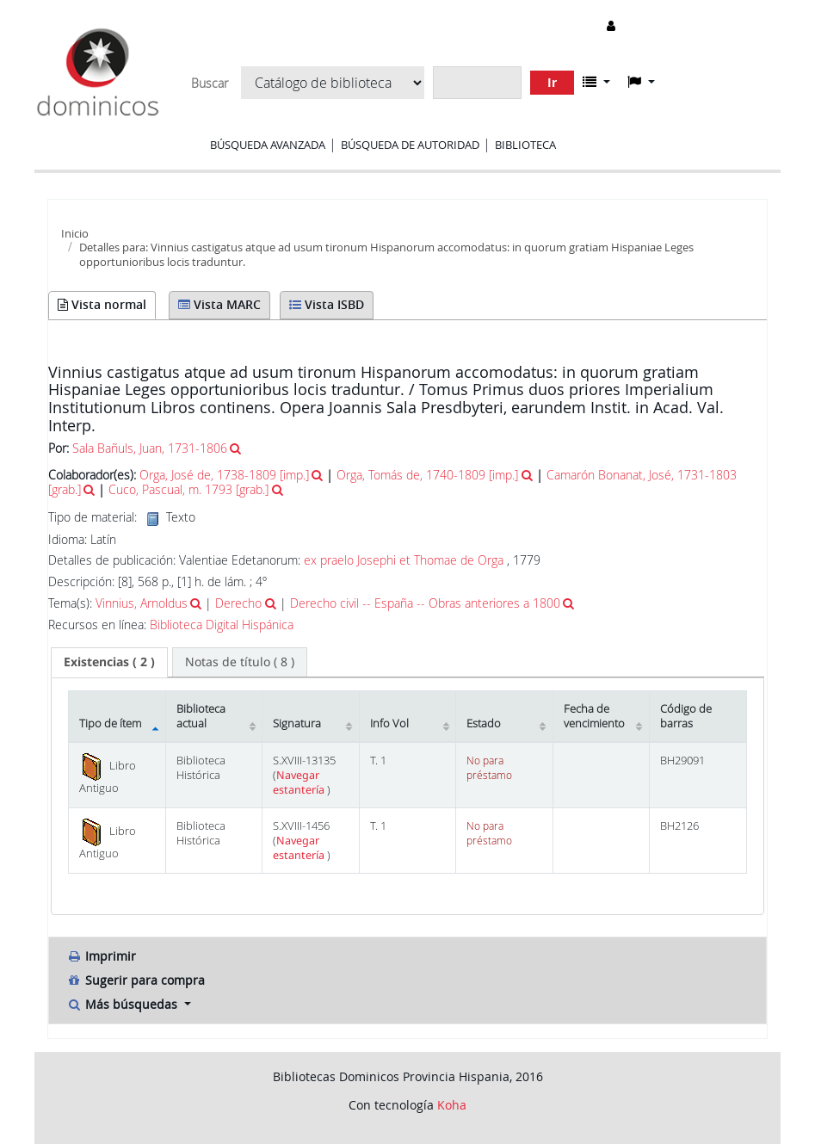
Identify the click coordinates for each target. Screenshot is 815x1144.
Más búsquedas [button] (123, 1004)
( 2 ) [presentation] (109, 661)
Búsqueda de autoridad (410, 144)
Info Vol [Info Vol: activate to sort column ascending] (389, 723)
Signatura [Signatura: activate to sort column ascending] (297, 723)
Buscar (209, 83)
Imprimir (101, 956)
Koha (451, 1105)
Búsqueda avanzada (267, 144)
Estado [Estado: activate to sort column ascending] (483, 723)
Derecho (238, 603)
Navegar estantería (300, 782)
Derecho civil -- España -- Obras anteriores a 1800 (425, 603)
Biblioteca (525, 144)
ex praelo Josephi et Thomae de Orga (403, 560)
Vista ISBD (326, 304)
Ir (552, 82)
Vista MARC (219, 304)
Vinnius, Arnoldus (142, 603)
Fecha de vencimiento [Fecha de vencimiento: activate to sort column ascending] (594, 716)
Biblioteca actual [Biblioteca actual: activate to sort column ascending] (200, 716)
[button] (596, 81)
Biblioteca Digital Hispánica (221, 625)
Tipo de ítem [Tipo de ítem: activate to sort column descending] (110, 723)
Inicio (75, 233)
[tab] (109, 662)
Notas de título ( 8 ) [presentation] (239, 661)
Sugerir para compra (135, 980)
